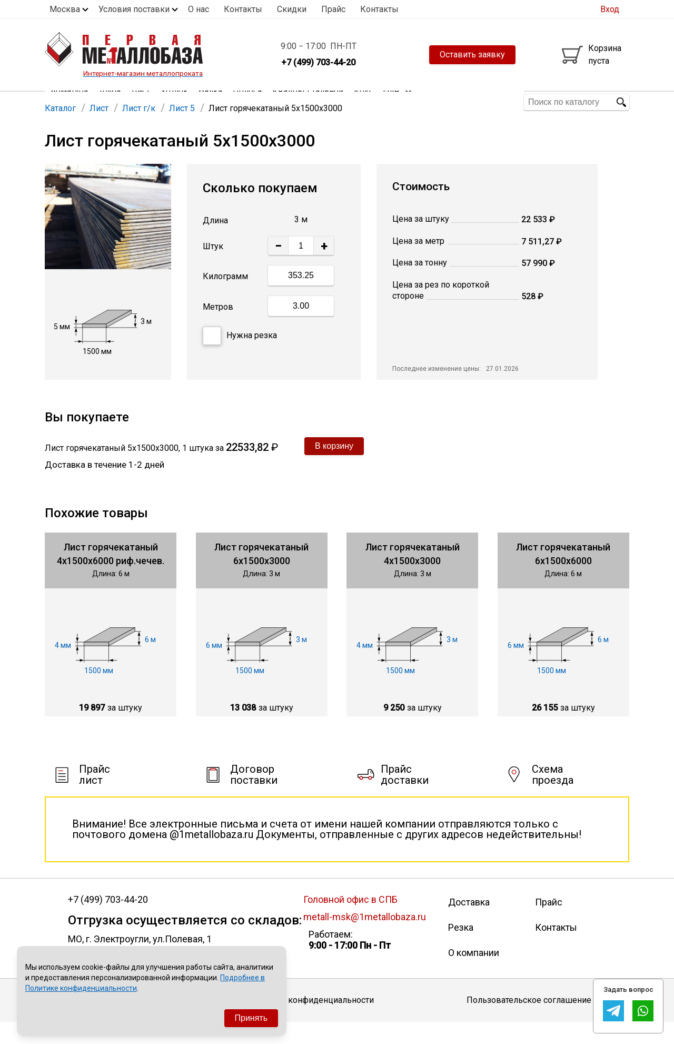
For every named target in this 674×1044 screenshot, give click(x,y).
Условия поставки (134, 9)
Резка (460, 948)
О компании (473, 974)
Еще (397, 101)
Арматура (69, 102)
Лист (140, 102)
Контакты (243, 9)
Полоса (247, 102)
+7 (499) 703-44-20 (108, 921)
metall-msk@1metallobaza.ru (364, 938)
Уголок (174, 102)
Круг (363, 102)
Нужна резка (240, 357)
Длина (215, 242)
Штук (213, 268)
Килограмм (225, 298)
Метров (218, 328)
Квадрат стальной (307, 102)
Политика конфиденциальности (311, 1022)
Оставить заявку (472, 55)
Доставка (469, 923)
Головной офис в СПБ (350, 921)
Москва (64, 9)
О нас (198, 9)
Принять (251, 1017)
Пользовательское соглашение (529, 1022)
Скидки (291, 9)
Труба (109, 102)
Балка (210, 102)
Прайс (333, 9)
